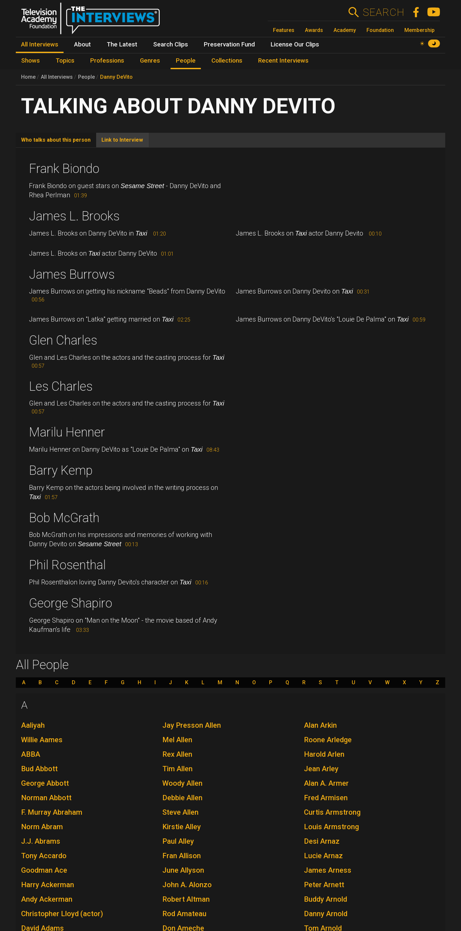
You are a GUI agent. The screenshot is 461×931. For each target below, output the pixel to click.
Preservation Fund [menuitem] (229, 44)
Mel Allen (177, 740)
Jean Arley (321, 769)
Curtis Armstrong (332, 812)
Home (28, 77)
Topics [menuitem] (65, 60)
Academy (345, 30)
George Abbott (45, 783)
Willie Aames (42, 740)
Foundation (380, 30)
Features (283, 30)
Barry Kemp (61, 470)
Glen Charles (63, 340)
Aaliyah (33, 725)
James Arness (327, 870)
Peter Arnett (324, 885)
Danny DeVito (116, 77)
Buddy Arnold (325, 899)
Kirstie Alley (181, 827)
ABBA (30, 754)
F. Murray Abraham (51, 812)
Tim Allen (177, 769)
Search (383, 12)
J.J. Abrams (40, 841)
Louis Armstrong (331, 827)
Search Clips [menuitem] (170, 44)
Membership (419, 30)
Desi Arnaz (321, 841)
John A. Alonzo (187, 885)
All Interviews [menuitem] (39, 44)
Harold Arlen (324, 754)
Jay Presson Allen (191, 725)
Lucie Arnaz (323, 856)
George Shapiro (70, 603)
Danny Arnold (325, 914)
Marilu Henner (67, 432)
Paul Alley (178, 841)
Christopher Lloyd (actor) (62, 914)
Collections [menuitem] (226, 60)
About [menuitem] (82, 44)
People (86, 77)
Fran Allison (181, 856)
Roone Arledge (328, 740)
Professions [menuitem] (107, 60)
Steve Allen (180, 812)
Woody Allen (182, 783)
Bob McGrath (64, 518)
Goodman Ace (44, 870)
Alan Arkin (320, 725)
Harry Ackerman (47, 885)
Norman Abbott (46, 798)
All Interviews (57, 77)
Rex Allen (177, 754)
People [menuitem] (186, 60)
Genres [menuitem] (150, 60)
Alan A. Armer (326, 783)
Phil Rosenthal (67, 565)
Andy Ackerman (46, 899)
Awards (314, 30)
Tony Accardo (44, 856)
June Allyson (183, 870)
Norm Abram (42, 827)
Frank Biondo (64, 168)
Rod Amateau (184, 914)
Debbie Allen (182, 798)
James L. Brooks (74, 216)
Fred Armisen (326, 798)
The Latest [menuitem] (122, 44)
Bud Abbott (39, 769)
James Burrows (72, 274)
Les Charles (61, 386)
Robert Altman (186, 899)
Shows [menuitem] (30, 60)
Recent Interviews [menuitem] (283, 60)
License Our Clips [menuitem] (295, 44)
